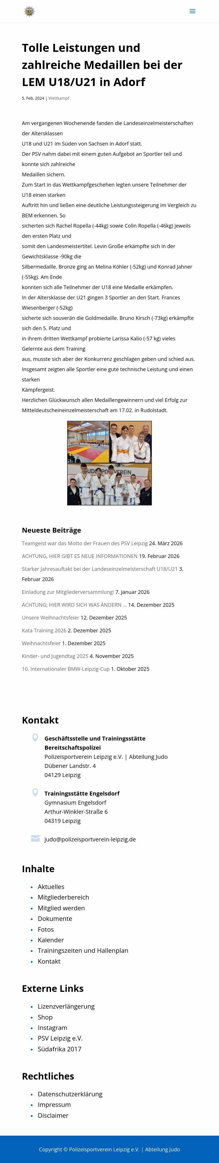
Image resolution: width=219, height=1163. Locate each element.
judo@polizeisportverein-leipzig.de (90, 839)
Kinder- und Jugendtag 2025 (55, 656)
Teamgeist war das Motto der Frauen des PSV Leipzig (85, 543)
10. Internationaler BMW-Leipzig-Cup (66, 668)
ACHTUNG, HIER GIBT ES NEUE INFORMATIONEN (80, 556)
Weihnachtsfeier (41, 643)
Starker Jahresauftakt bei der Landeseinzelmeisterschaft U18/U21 (100, 568)
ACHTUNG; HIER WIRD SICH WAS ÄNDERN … (74, 604)
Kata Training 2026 (44, 630)
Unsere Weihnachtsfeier (50, 617)
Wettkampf (58, 98)
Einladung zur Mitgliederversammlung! (68, 591)
